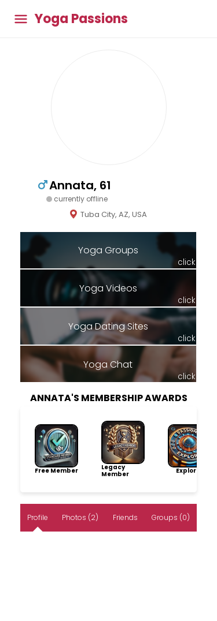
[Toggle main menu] (21, 19)
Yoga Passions (81, 19)
